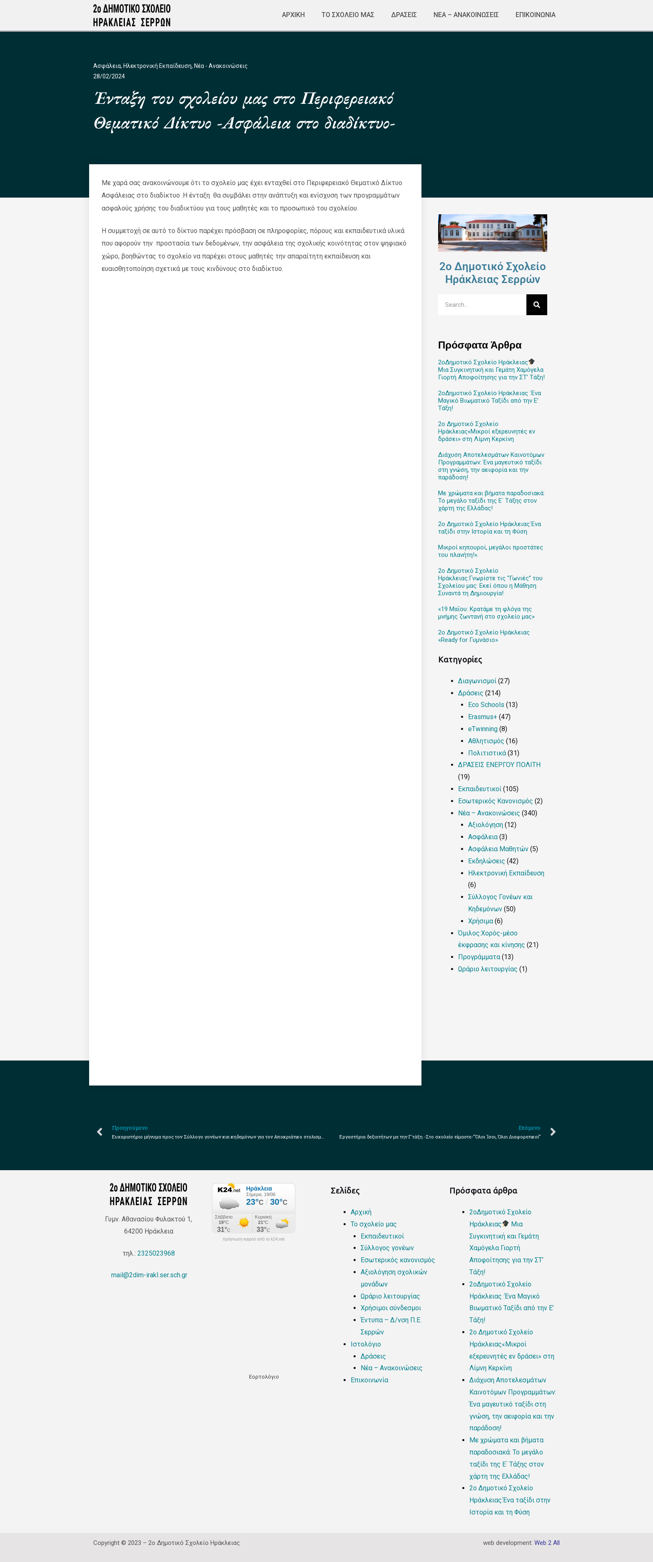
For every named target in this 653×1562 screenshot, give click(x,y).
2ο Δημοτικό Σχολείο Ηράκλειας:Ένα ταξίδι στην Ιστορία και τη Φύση (489, 527)
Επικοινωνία (536, 15)
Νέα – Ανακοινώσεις (466, 15)
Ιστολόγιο (366, 1344)
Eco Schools (486, 705)
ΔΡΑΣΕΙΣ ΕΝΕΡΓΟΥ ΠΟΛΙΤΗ (499, 765)
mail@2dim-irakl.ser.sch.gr (148, 1275)
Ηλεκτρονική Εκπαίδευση (157, 66)
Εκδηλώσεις (486, 861)
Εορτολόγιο (264, 1377)
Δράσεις (404, 15)
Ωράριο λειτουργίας (488, 969)
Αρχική (293, 15)
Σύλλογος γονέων (387, 1248)
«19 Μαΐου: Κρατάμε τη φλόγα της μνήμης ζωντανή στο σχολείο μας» (486, 612)
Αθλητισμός (486, 741)
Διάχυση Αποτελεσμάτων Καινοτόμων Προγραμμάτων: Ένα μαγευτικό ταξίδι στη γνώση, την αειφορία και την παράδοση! (491, 466)
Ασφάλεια (107, 66)
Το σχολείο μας (348, 15)
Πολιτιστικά (487, 753)
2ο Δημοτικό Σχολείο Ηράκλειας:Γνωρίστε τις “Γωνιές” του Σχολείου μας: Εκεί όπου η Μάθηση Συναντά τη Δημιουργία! (490, 582)
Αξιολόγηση (485, 825)
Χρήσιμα (480, 921)
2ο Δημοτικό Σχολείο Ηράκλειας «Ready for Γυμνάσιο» (484, 636)
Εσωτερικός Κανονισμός (495, 801)
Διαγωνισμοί (477, 681)
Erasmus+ (482, 717)
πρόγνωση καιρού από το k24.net (254, 1239)
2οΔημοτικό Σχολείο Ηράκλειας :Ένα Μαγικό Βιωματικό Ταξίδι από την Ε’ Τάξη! (489, 400)
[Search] (536, 304)
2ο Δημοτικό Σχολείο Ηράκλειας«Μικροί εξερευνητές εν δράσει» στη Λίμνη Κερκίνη (486, 431)
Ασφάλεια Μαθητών (498, 849)
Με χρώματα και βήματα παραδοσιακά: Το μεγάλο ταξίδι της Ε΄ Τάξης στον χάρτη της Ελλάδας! (491, 500)
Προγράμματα (479, 957)
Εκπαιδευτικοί (479, 789)
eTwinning (483, 729)
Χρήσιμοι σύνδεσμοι (391, 1308)
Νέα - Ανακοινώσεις (221, 66)
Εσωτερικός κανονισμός (398, 1260)
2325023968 (156, 1253)
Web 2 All (547, 1543)
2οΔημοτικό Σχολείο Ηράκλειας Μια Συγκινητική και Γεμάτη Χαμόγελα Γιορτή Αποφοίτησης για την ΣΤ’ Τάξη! (491, 370)
